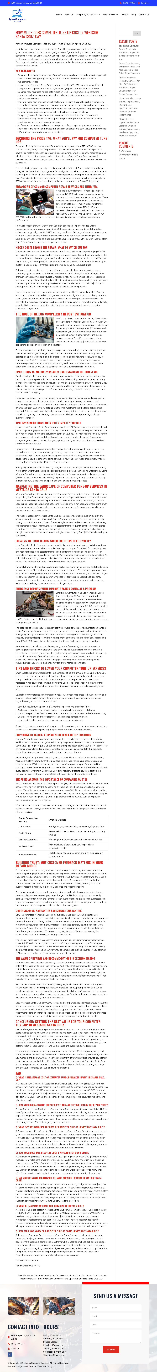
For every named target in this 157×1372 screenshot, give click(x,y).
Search (137, 33)
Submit (111, 1349)
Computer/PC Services (87, 14)
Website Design (15, 1366)
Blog (133, 14)
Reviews (125, 14)
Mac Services (109, 14)
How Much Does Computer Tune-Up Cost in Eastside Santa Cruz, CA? (70, 1278)
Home (59, 14)
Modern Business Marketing (39, 1366)
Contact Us (144, 14)
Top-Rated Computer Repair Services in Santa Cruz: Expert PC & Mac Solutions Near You (129, 52)
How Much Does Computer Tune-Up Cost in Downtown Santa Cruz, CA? (51, 1275)
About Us (69, 14)
